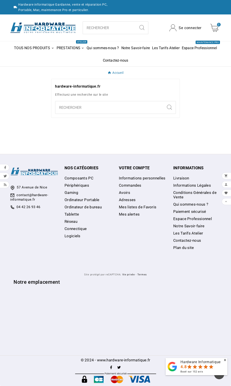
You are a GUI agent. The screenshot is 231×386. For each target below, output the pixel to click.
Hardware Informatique (200, 362)
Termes (142, 274)
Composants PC (79, 178)
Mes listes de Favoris (137, 207)
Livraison (181, 178)
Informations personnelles (142, 178)
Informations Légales (192, 185)
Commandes (130, 185)
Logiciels (73, 236)
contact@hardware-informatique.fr (29, 197)
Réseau (71, 221)
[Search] (141, 27)
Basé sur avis (191, 371)
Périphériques (77, 185)
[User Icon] (185, 27)
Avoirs (124, 192)
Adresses (127, 200)
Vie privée (128, 274)
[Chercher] (109, 28)
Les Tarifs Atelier (188, 233)
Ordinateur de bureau (83, 207)
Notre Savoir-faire (188, 226)
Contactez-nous (187, 240)
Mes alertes (129, 214)
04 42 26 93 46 (28, 207)
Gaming (71, 192)
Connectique (76, 228)
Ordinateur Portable (82, 200)
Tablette (72, 214)
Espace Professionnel (192, 218)
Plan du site (183, 247)
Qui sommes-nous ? (190, 204)
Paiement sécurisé (189, 211)
